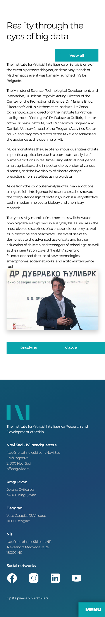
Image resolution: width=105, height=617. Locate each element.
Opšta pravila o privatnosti (27, 598)
